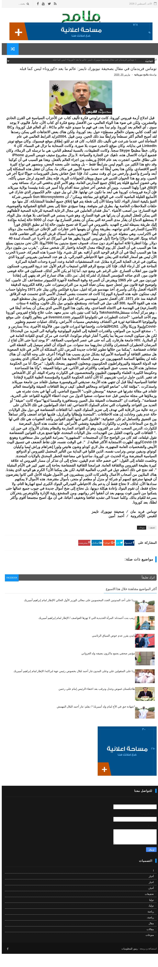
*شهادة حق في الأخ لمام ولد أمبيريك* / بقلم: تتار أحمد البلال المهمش (94, 720)
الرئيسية (151, 62)
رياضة (149, 925)
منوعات (139, 62)
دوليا (149, 914)
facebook (11, 593)
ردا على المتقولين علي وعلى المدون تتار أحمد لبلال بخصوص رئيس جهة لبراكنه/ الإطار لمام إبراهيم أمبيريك (72, 685)
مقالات (148, 943)
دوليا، (149, 919)
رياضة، (148, 931)
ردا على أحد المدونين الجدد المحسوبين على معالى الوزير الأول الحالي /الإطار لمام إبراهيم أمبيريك (77, 614)
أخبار (149, 890)
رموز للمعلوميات (128, 961)
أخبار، (149, 902)
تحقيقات (147, 908)
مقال (149, 937)
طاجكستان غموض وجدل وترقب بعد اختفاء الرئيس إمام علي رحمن (95, 703)
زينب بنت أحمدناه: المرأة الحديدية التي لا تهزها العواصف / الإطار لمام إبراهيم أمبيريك (85, 632)
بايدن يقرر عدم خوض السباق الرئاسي (111, 649)
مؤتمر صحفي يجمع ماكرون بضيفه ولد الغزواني (106, 667)
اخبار (149, 896)
